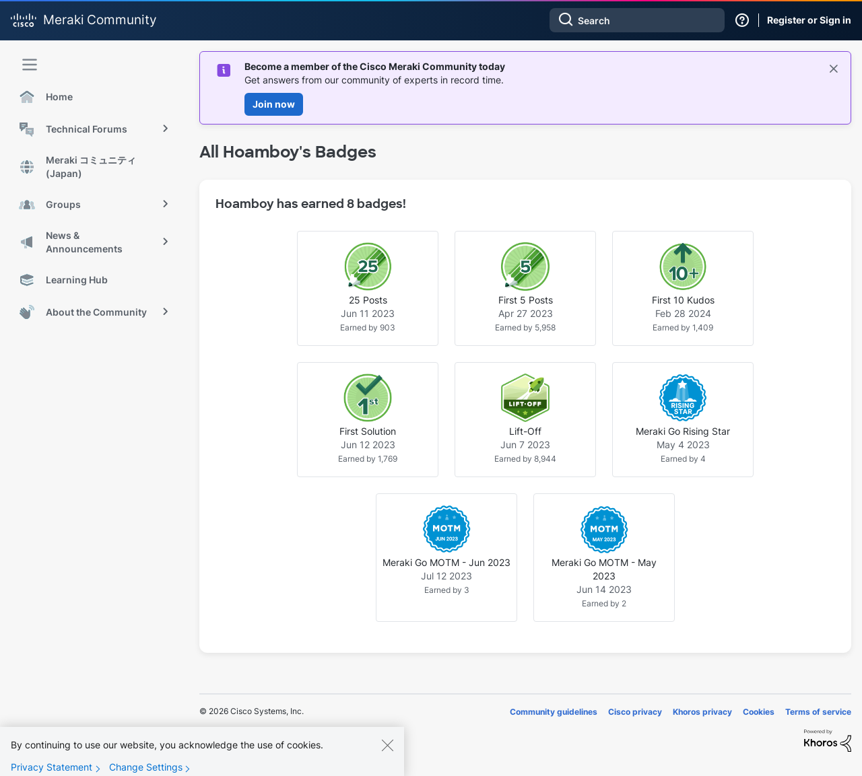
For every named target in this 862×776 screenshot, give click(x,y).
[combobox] (637, 20)
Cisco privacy (635, 712)
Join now (274, 104)
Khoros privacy (702, 712)
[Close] (387, 755)
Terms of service (818, 712)
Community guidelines (553, 712)
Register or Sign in (809, 20)
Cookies (758, 712)
